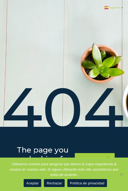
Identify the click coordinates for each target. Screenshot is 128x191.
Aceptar (32, 183)
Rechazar (54, 183)
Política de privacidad (87, 183)
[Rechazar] (121, 174)
